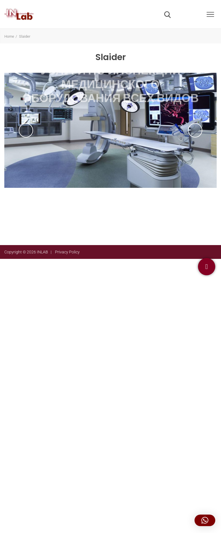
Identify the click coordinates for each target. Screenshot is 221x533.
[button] (205, 520)
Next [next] (195, 130)
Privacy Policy (67, 252)
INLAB (42, 252)
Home (9, 36)
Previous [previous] (26, 130)
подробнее (110, 183)
